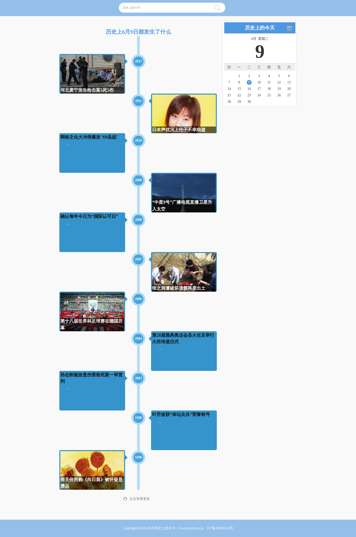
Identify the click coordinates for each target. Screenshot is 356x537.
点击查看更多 (139, 499)
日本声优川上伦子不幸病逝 (178, 129)
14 (229, 89)
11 (269, 82)
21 (229, 95)
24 (259, 95)
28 (229, 101)
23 (249, 95)
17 (259, 89)
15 (239, 89)
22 (239, 95)
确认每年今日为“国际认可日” (89, 216)
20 (289, 89)
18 (269, 89)
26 (279, 95)
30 (249, 101)
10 (259, 82)
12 (279, 82)
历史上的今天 (165, 528)
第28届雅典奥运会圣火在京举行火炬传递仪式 (183, 338)
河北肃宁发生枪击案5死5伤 (87, 90)
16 (249, 89)
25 (269, 95)
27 (289, 95)
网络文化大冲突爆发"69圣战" (89, 137)
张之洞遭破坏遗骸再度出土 (178, 288)
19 (279, 89)
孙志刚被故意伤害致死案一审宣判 (91, 378)
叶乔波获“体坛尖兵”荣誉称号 (181, 414)
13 (289, 82)
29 (239, 101)
